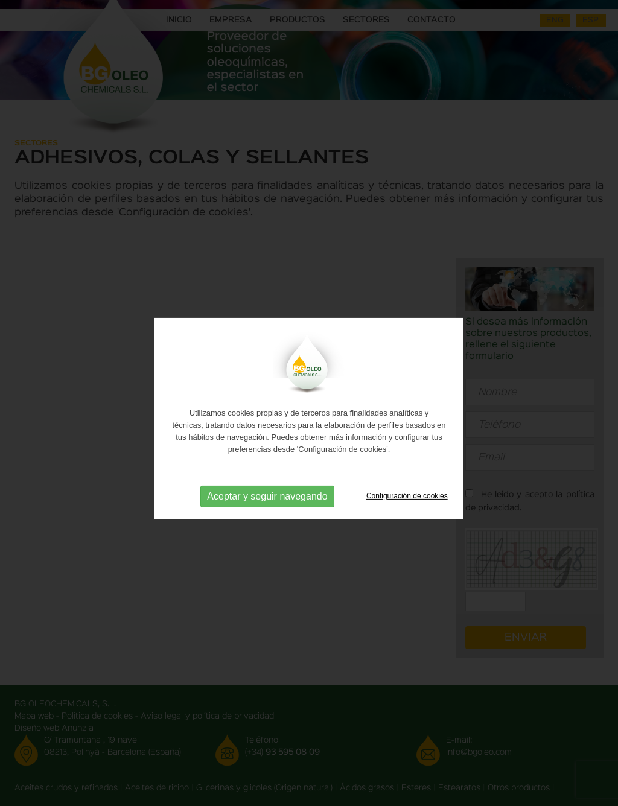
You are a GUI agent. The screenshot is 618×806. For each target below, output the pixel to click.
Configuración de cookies (407, 507)
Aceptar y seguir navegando (267, 507)
